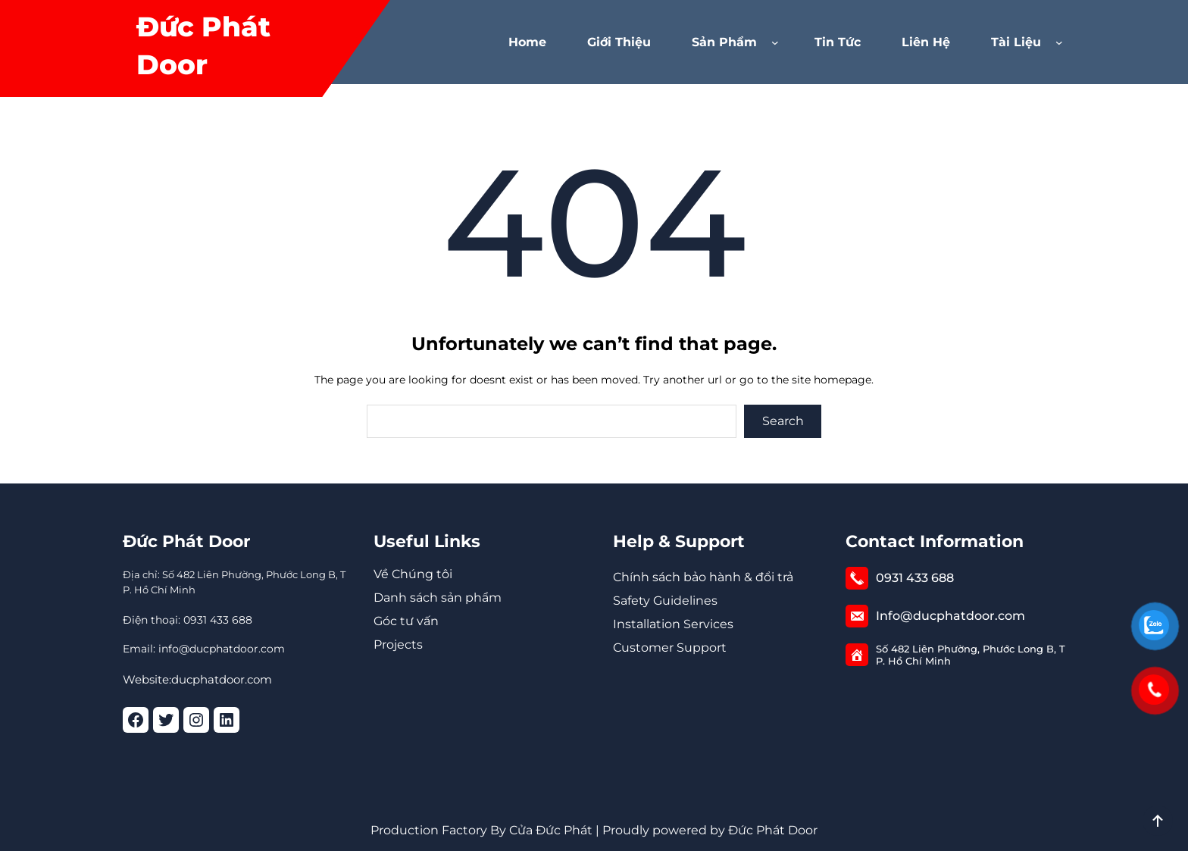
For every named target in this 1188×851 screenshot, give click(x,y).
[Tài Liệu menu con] (1062, 42)
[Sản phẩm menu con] (778, 42)
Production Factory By (438, 830)
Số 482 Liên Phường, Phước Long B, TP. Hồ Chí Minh (970, 655)
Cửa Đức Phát (551, 830)
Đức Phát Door (186, 541)
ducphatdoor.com (221, 679)
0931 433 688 (915, 578)
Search (783, 421)
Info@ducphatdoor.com (950, 616)
